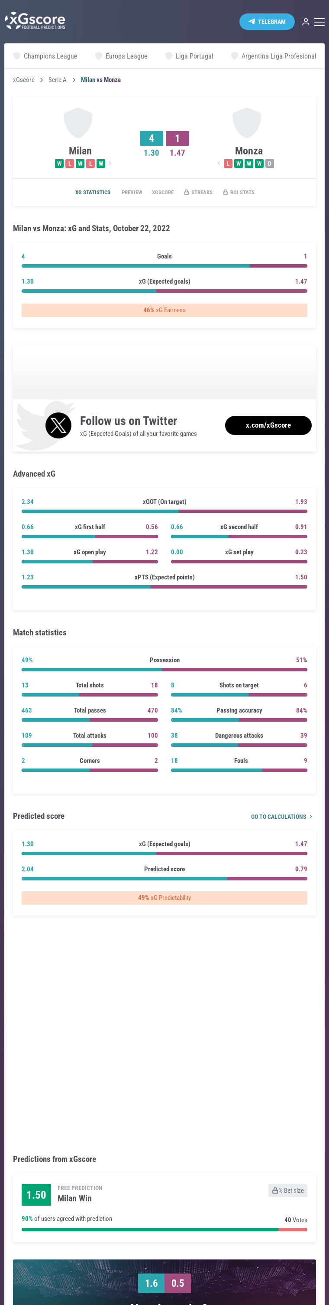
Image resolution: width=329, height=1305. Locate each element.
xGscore (24, 80)
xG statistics (82, 192)
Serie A (57, 80)
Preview (125, 192)
